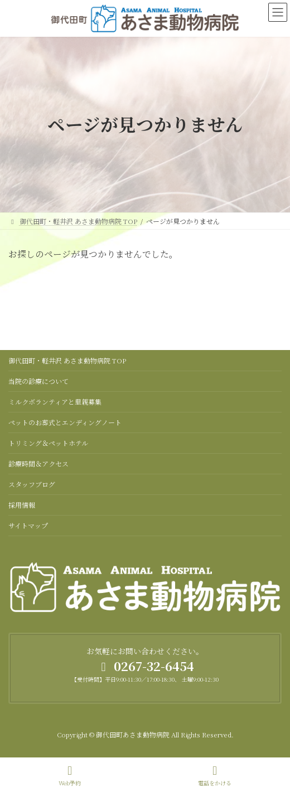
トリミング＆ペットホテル (48, 443)
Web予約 (70, 775)
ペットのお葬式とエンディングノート (65, 422)
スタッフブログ (31, 484)
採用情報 (21, 504)
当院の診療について (38, 381)
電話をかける (214, 775)
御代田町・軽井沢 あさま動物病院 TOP (67, 360)
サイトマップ (28, 525)
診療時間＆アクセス (38, 463)
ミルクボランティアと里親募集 (55, 401)
